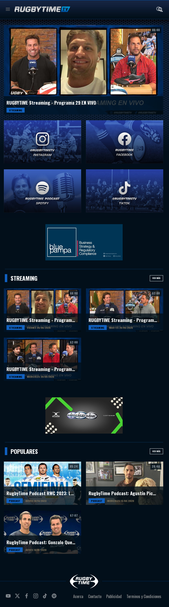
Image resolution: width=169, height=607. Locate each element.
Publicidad (114, 596)
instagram (36, 597)
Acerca (78, 596)
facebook (27, 597)
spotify (55, 597)
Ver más (156, 278)
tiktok (45, 597)
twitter (18, 597)
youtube (9, 597)
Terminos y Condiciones (144, 596)
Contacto (94, 596)
